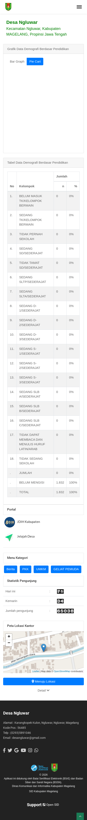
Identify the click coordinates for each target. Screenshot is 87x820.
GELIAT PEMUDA (66, 569)
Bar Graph (17, 61)
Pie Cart (35, 61)
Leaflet (35, 671)
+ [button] (9, 637)
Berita (11, 569)
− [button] (9, 643)
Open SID (51, 805)
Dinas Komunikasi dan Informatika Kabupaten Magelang (43, 786)
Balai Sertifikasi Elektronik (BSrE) (52, 778)
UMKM (41, 569)
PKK (25, 569)
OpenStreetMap (62, 671)
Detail (43, 690)
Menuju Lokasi (43, 681)
